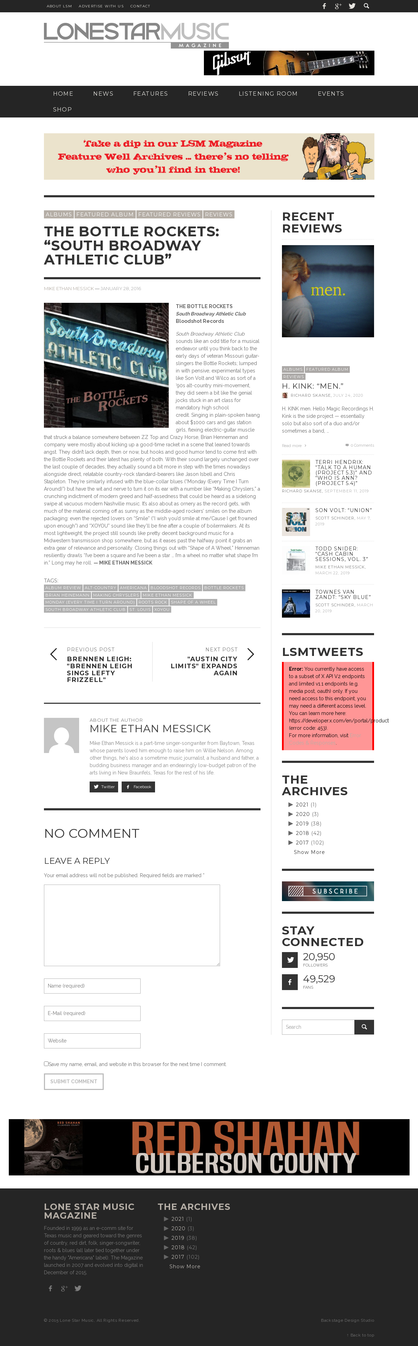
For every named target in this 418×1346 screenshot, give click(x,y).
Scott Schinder (334, 518)
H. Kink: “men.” (313, 386)
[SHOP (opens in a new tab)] (63, 109)
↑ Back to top (360, 1335)
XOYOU (162, 609)
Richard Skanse (311, 395)
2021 (302, 805)
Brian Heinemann (67, 595)
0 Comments (359, 445)
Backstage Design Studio (347, 1320)
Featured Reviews (169, 214)
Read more (295, 446)
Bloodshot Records (175, 587)
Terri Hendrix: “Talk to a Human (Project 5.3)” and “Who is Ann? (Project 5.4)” (343, 472)
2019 (302, 824)
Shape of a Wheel (193, 602)
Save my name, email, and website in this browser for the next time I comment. (138, 1064)
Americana (133, 587)
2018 (302, 833)
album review (63, 587)
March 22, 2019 (332, 572)
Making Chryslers (116, 595)
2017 (302, 843)
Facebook (138, 786)
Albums (59, 214)
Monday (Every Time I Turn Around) (90, 602)
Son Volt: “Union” (343, 510)
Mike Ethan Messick (69, 288)
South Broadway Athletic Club (85, 609)
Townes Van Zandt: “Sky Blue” (343, 594)
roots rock (153, 602)
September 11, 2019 (346, 491)
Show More (309, 852)
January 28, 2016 (121, 288)
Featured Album (105, 214)
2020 (303, 814)
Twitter (104, 786)
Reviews (219, 214)
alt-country (100, 587)
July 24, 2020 (348, 395)
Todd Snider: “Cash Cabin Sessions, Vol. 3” (341, 554)
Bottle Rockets (224, 587)
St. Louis (140, 609)
